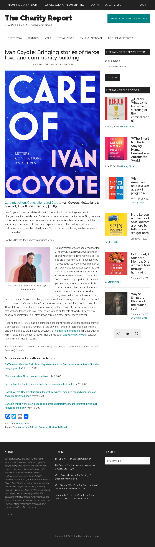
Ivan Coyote (23, 427)
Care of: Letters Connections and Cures (32, 202)
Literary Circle (22, 423)
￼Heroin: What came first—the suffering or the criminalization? (140, 110)
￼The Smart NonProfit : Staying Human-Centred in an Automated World (140, 149)
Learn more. (10, 514)
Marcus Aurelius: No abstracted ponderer (26, 376)
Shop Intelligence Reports (128, 18)
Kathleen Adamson (39, 427)
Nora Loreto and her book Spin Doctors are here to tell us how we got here (140, 224)
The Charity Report (38, 18)
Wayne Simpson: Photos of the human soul (138, 301)
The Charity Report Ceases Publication (73, 459)
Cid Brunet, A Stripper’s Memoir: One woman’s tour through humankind (140, 263)
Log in (97, 536)
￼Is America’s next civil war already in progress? (140, 186)
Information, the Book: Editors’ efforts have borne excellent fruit (38, 384)
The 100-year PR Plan (74, 334)
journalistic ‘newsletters (67, 330)
